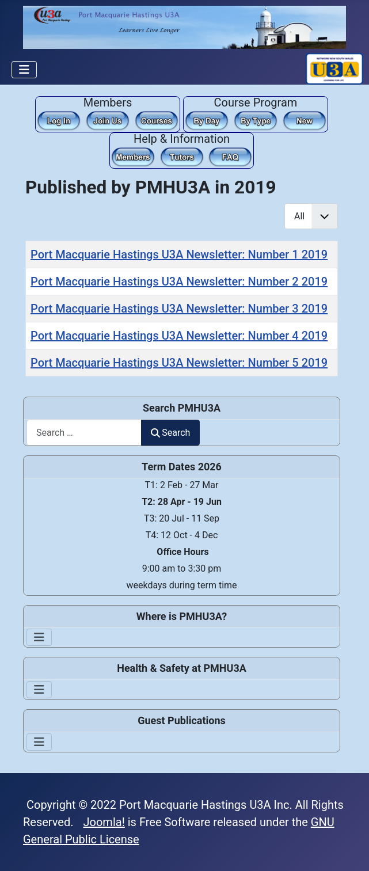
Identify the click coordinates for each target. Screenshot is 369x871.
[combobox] (84, 433)
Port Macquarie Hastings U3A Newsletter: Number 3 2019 (179, 308)
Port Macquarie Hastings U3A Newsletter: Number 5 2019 (179, 363)
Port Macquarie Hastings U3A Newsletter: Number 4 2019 (179, 336)
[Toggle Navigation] (24, 69)
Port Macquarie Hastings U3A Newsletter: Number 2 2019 (179, 281)
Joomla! (104, 822)
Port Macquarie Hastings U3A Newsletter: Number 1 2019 (179, 254)
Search (170, 432)
